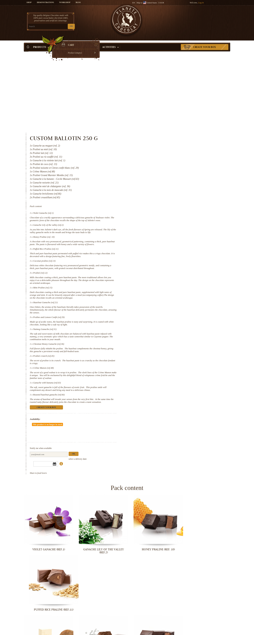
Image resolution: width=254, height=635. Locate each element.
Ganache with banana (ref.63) (165, 301)
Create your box (204, 42)
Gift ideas (60, 42)
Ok (191, 362)
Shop (29, 2)
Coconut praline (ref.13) (163, 179)
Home (26, 48)
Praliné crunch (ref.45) (162, 274)
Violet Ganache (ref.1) (162, 131)
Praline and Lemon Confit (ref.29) (167, 235)
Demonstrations (45, 2)
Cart (204, 17)
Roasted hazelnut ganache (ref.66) (167, 313)
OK (65, 26)
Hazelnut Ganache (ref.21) (164, 221)
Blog (78, 2)
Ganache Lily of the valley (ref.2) (167, 143)
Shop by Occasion (85, 42)
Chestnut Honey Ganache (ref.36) (167, 262)
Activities (110, 42)
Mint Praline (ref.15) (161, 206)
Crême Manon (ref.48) (162, 286)
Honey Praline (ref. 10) (162, 155)
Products (41, 42)
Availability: (153, 338)
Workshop (64, 2)
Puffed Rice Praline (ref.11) (164, 167)
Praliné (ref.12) (159, 191)
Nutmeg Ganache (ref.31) (163, 247)
